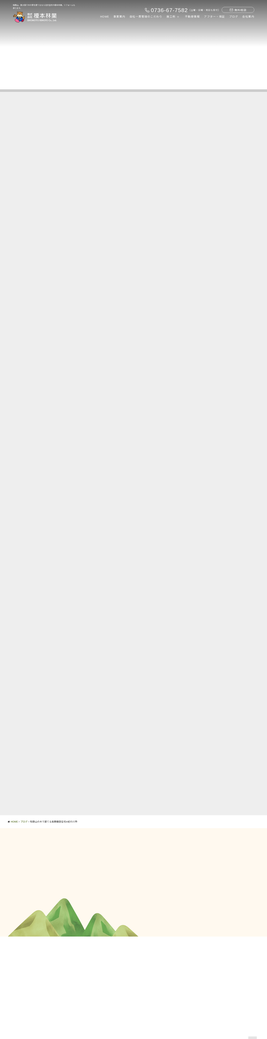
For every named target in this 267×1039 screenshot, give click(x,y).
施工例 (171, 16)
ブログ (233, 16)
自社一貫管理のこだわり (146, 16)
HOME (104, 16)
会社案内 (248, 16)
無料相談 (238, 10)
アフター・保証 (214, 16)
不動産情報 (192, 16)
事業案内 (119, 16)
